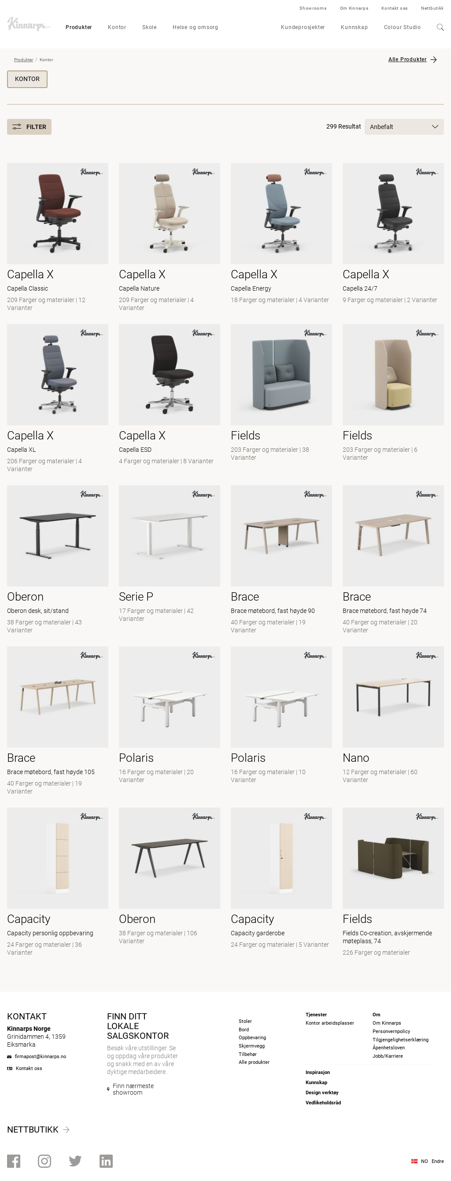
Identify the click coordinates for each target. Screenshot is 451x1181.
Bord (244, 1030)
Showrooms (312, 8)
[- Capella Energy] (281, 238)
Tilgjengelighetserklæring (401, 1040)
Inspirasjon (318, 1072)
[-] (281, 721)
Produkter (79, 27)
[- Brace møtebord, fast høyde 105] (58, 721)
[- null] (281, 399)
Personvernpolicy (391, 1031)
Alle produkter (254, 1062)
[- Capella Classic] (58, 238)
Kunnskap (354, 27)
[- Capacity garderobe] (281, 882)
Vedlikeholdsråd (323, 1103)
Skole (149, 27)
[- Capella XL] (58, 399)
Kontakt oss (394, 8)
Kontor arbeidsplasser (330, 1023)
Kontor (117, 27)
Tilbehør (248, 1054)
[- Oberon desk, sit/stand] (58, 560)
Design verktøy (322, 1093)
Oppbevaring (252, 1038)
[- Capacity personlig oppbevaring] (58, 882)
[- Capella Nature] (170, 238)
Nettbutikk (432, 8)
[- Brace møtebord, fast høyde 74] (393, 560)
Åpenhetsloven (389, 1048)
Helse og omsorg (195, 27)
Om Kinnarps (354, 8)
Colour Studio (402, 27)
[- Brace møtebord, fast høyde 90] (281, 560)
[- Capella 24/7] (393, 238)
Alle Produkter (407, 59)
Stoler (245, 1021)
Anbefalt (404, 126)
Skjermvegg (252, 1046)
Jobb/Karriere (388, 1056)
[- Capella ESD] (170, 399)
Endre (438, 1161)
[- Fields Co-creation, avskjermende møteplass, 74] (393, 882)
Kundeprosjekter (303, 27)
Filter (29, 126)
